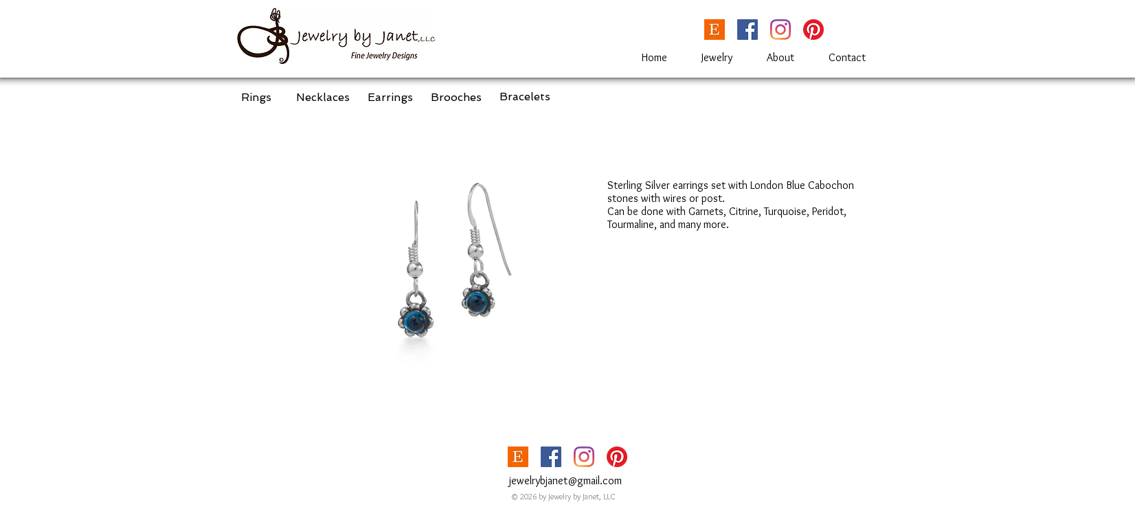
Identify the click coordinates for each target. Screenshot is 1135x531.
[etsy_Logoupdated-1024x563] (714, 29)
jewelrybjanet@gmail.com (565, 480)
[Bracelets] (525, 97)
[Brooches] (456, 97)
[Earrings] (390, 97)
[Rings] (256, 97)
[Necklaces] (323, 97)
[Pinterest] (813, 29)
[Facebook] (747, 29)
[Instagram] (780, 29)
